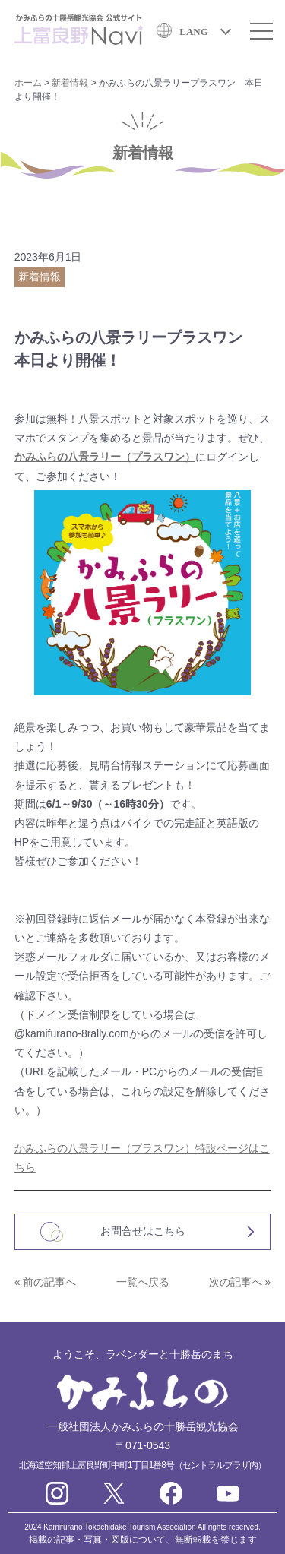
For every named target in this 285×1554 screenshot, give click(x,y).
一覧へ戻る (142, 1282)
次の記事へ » (240, 1282)
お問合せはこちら (142, 1231)
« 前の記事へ (45, 1282)
